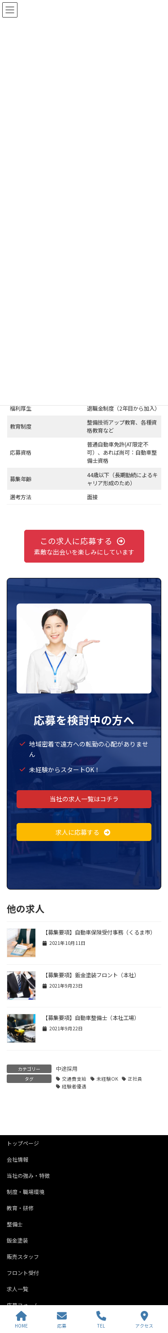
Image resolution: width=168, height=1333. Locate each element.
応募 (62, 1320)
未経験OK (107, 1078)
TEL (101, 1320)
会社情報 (17, 1159)
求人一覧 (17, 1289)
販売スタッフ (23, 1256)
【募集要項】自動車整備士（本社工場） (91, 1018)
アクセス (144, 1320)
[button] (84, 546)
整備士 (15, 1224)
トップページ (23, 1143)
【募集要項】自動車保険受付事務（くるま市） (99, 932)
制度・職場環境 (25, 1191)
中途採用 (67, 1068)
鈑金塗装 (17, 1240)
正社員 (135, 1078)
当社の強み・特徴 (28, 1175)
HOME (21, 1320)
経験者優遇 (74, 1086)
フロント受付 (23, 1272)
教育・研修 (20, 1208)
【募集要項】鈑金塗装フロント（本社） (91, 975)
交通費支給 (74, 1078)
